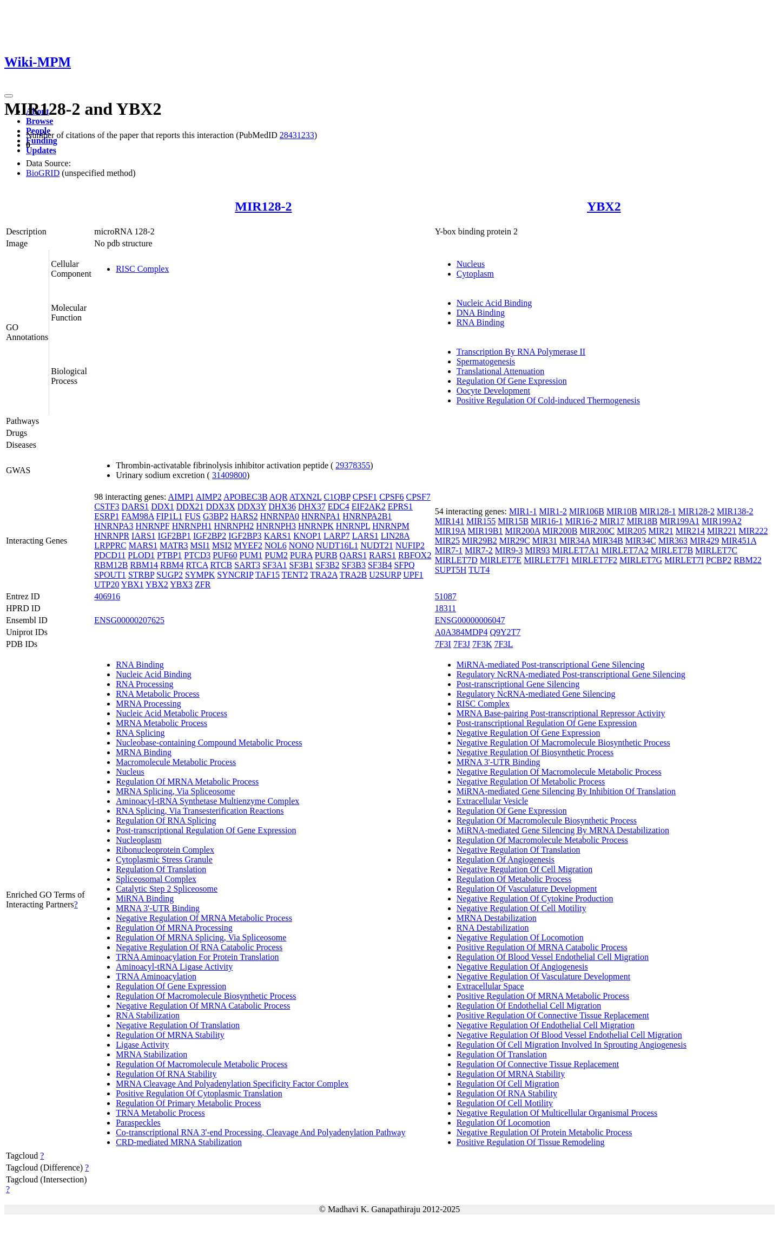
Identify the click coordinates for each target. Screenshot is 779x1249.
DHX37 (312, 506)
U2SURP (385, 574)
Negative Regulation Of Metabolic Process (531, 781)
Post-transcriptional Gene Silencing (518, 684)
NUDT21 (376, 545)
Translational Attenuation (501, 371)
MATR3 (174, 545)
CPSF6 (391, 496)
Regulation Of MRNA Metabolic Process (187, 781)
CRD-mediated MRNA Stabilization (179, 1142)
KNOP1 (307, 535)
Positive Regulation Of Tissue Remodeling (531, 1142)
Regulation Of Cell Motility (505, 1103)
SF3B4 (380, 565)
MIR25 (447, 540)
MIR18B (641, 521)
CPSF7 (418, 496)
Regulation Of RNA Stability (166, 1073)
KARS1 (278, 535)
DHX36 (282, 506)
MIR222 (753, 530)
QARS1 (353, 555)
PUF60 (225, 555)
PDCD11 (110, 555)
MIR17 (611, 521)
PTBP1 (169, 555)
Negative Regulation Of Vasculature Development (543, 976)
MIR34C (640, 540)
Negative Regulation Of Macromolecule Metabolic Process (559, 771)
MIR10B (621, 511)
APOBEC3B (245, 496)
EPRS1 (400, 506)
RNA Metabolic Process (158, 693)
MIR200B (559, 530)
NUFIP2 (410, 545)
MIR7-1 (449, 550)
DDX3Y (252, 506)
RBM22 (748, 560)
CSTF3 (106, 506)
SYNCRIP (235, 574)
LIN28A (395, 535)
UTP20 (106, 584)
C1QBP (337, 496)
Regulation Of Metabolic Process (514, 879)
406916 (107, 596)
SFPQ (404, 565)
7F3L (503, 644)
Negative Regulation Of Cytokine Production (535, 898)
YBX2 (604, 206)
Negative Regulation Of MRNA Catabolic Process (203, 1005)
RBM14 (144, 565)
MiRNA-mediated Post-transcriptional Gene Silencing (551, 664)
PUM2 (276, 555)
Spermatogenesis (486, 361)
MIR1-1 (523, 511)
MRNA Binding (143, 752)
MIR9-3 (509, 550)
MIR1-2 (553, 511)
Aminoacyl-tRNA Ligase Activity (174, 966)
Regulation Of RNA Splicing (166, 820)
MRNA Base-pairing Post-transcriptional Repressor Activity (561, 713)
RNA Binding (480, 322)
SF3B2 (327, 565)
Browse (39, 121)
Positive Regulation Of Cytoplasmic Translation (199, 1093)
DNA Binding (481, 312)
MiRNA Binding (145, 898)
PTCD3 (197, 555)
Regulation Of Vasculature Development (527, 888)
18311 (445, 608)
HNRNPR (111, 535)
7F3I (443, 644)
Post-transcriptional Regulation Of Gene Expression (206, 830)
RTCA (197, 565)
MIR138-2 (735, 511)
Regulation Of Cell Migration (508, 1083)
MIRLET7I (684, 560)
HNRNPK (316, 526)
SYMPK (200, 574)
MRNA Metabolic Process (161, 723)
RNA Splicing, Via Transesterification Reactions (199, 810)
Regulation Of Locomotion (503, 1122)
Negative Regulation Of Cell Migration (525, 869)
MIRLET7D (456, 560)
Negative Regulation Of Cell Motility (521, 908)
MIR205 (631, 530)
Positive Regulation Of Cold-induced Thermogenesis (548, 400)
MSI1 (200, 545)
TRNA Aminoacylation (156, 976)
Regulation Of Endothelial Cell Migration (529, 1005)
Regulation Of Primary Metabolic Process (188, 1103)
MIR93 (537, 550)
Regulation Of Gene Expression (512, 380)
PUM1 (251, 555)
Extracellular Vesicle (493, 801)
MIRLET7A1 (575, 550)
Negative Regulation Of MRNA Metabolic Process (204, 918)
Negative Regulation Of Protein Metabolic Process (544, 1132)
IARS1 (143, 535)
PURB (326, 555)
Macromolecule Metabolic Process (176, 762)
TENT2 (295, 574)
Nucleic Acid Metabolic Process (171, 713)
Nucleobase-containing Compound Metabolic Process (209, 742)
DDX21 (190, 506)
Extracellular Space (490, 986)
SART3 (247, 565)
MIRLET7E (500, 560)
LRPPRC (110, 545)
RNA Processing (144, 684)
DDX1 (162, 506)
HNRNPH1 (192, 526)
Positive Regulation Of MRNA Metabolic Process (543, 995)
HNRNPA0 (279, 516)
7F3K (482, 644)
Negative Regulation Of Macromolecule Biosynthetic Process (563, 742)
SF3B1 (301, 565)
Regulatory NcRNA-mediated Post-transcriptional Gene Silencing (571, 674)
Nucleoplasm (138, 840)
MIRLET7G (640, 560)
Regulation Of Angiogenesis (505, 859)
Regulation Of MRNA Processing (174, 927)
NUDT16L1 (337, 545)
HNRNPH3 (276, 526)
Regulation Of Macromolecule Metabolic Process (201, 1064)
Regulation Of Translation (161, 869)
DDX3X (220, 506)
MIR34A (574, 540)
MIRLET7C (716, 550)
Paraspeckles (138, 1122)
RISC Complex (142, 268)
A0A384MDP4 (461, 632)
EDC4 (338, 506)
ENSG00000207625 (129, 620)
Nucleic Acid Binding (494, 303)
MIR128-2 (263, 206)
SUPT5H (451, 569)
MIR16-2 (581, 521)
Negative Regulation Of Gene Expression (528, 732)
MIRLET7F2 (594, 560)
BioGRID (43, 173)
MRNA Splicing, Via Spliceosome (175, 791)
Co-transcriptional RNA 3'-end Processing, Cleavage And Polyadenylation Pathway (260, 1132)
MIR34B (607, 540)
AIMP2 (209, 496)
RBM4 (172, 565)
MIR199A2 (722, 521)
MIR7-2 (479, 550)
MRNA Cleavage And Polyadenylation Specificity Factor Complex (232, 1083)
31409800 (229, 475)
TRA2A (324, 574)
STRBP (141, 574)
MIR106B (586, 511)
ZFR (202, 584)
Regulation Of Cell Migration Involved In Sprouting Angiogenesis (571, 1044)
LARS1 (365, 535)
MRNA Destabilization (497, 918)
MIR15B (513, 521)
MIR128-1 (657, 511)
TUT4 (479, 569)
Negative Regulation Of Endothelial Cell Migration (546, 1025)
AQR (278, 496)
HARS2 (244, 516)
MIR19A (450, 530)
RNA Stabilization (148, 1015)
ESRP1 (106, 516)
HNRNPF (153, 526)
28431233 (297, 135)
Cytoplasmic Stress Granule (164, 859)
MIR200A (522, 530)
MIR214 (690, 530)
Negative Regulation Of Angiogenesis (522, 966)
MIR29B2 (479, 540)
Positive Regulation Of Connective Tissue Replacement (553, 1015)
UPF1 (413, 574)
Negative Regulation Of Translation (178, 1025)
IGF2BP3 (244, 535)
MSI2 (222, 545)
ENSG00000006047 (470, 620)
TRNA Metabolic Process (160, 1112)
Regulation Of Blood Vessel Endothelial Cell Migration (553, 957)
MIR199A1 (679, 521)
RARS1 (382, 555)
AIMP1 (181, 496)
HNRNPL (353, 526)
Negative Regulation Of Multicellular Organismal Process (557, 1112)
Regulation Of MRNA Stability (170, 1034)
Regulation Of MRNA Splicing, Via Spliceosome (201, 937)
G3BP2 (215, 516)
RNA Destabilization (493, 927)
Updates (41, 150)
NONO (301, 545)
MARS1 (143, 545)
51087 (446, 596)
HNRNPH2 (234, 526)
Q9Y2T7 (505, 632)
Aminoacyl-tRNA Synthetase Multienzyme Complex (207, 801)
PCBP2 (718, 560)
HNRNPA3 (113, 526)
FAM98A (137, 516)
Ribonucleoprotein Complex (165, 849)
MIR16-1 (547, 521)
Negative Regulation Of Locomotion (520, 937)
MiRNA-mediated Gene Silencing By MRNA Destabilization (563, 830)
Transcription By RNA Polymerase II (521, 351)
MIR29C (514, 540)
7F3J (461, 644)
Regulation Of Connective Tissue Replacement (538, 1064)
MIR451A (738, 540)
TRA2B (353, 574)
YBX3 (181, 584)
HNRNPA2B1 (367, 516)
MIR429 (704, 540)
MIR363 (673, 540)
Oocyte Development (493, 390)
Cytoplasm (475, 273)
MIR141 (449, 521)
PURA (301, 555)
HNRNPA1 (320, 516)
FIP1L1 (169, 516)
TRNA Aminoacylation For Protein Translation (197, 957)
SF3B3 (353, 565)
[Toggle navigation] (8, 95)
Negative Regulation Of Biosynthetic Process (535, 752)
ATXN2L (305, 496)
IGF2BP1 (174, 535)
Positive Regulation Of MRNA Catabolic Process (542, 947)
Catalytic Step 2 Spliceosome (166, 888)
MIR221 (721, 530)
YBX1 (132, 584)
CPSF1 (365, 496)
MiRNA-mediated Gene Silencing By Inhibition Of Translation (566, 791)
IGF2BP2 (209, 535)
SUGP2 (169, 574)
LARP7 (337, 535)
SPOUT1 (110, 574)
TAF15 (267, 574)
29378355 (352, 465)
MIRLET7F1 (546, 560)
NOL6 (276, 545)
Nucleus (471, 264)
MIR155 (481, 521)
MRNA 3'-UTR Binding (158, 908)
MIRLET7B (672, 550)
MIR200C (597, 530)
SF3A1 (274, 565)
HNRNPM (390, 526)
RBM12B (111, 565)
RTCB (221, 565)
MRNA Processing (148, 703)
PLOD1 (141, 555)
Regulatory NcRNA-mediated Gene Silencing (536, 693)
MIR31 (544, 540)
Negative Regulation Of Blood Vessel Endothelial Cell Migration (569, 1034)
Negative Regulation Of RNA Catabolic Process (199, 947)
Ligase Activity (142, 1044)
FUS (193, 516)
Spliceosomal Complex (156, 879)
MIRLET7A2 (625, 550)
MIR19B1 (485, 530)
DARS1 (135, 506)
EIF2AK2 (369, 506)
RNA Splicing (140, 732)
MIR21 (660, 530)
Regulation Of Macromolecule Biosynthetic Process (206, 995)
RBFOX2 (414, 555)
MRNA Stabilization (151, 1054)
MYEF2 (248, 545)
